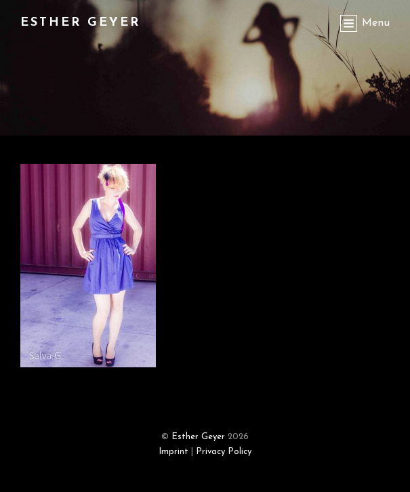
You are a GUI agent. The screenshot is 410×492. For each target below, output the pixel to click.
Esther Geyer (80, 22)
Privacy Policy (223, 451)
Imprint (173, 451)
